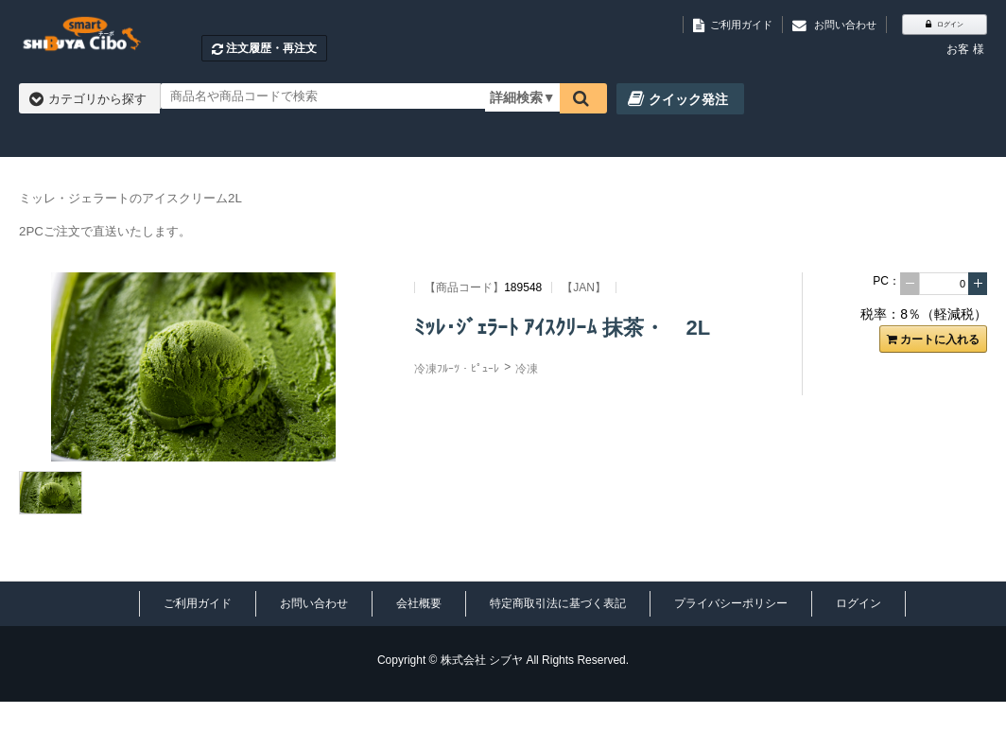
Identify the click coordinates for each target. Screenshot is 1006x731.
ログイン (858, 603)
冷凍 (526, 368)
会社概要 (419, 603)
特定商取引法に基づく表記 (558, 603)
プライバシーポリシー (731, 603)
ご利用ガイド (198, 603)
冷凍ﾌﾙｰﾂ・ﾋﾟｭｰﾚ (456, 368)
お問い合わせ (314, 603)
